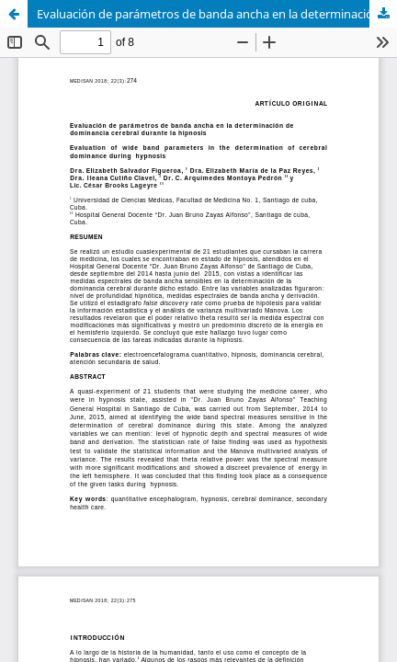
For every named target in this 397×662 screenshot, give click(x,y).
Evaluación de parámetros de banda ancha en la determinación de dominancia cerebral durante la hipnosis (217, 14)
